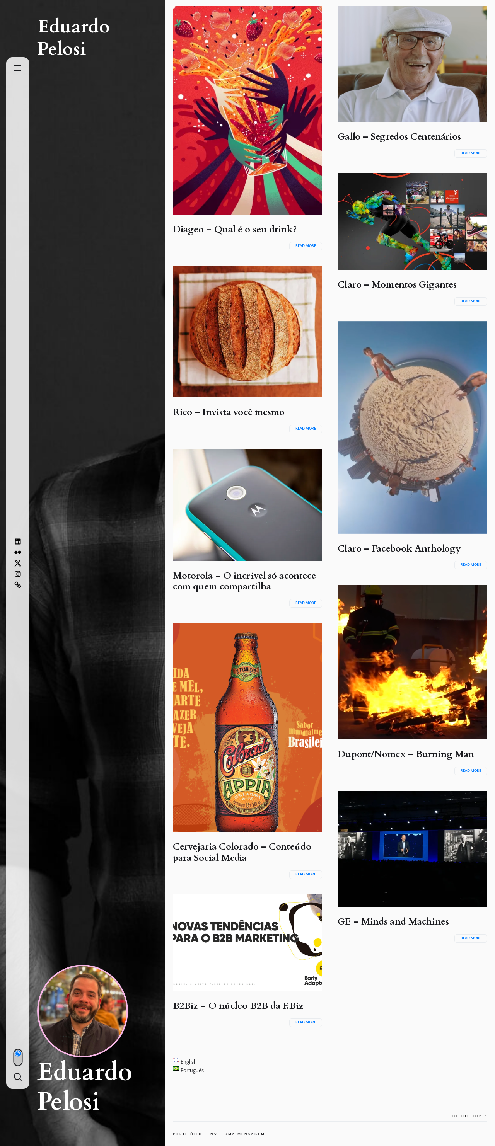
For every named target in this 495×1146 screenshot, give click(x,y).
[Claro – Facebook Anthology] (412, 427)
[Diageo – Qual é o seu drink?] (248, 110)
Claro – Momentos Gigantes (397, 284)
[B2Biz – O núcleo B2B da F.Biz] (248, 942)
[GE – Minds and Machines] (412, 849)
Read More (305, 246)
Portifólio (188, 1134)
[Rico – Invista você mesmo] (248, 331)
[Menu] (17, 68)
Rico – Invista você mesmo (229, 412)
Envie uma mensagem (236, 1134)
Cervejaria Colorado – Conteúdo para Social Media (242, 852)
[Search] (17, 1077)
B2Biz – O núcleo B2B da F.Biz (238, 1006)
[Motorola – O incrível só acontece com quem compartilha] (248, 505)
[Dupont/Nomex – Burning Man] (412, 662)
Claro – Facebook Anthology (399, 548)
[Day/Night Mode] (17, 1057)
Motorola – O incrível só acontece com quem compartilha (244, 581)
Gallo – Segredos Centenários (399, 136)
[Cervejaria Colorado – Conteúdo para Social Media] (248, 727)
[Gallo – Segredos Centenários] (412, 64)
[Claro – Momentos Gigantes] (412, 221)
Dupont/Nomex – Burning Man (406, 754)
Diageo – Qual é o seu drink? (235, 229)
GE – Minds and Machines (393, 921)
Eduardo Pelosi (73, 37)
